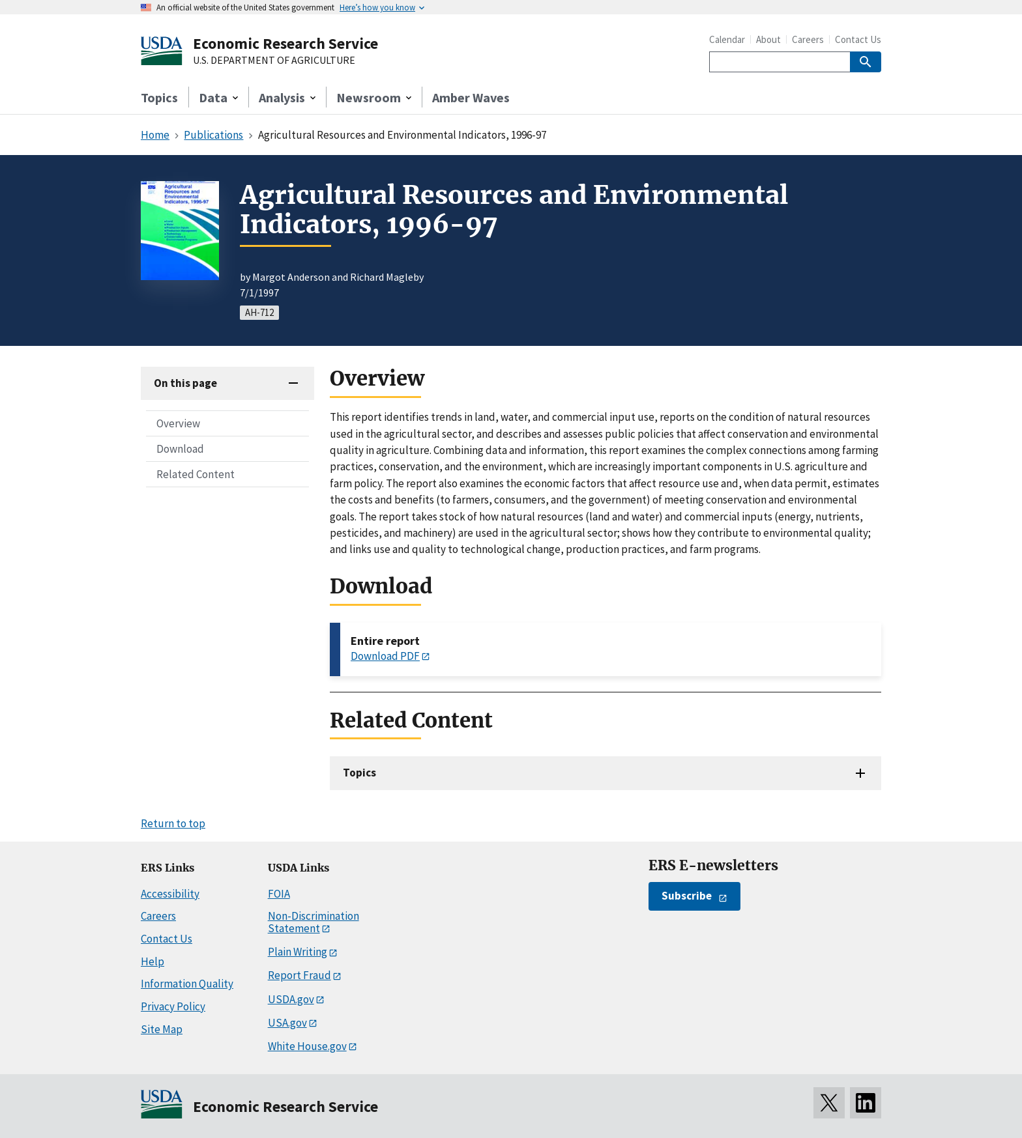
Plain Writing (297, 952)
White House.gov (307, 1046)
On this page (185, 383)
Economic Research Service (285, 43)
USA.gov (287, 1023)
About (768, 39)
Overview (178, 423)
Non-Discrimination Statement (313, 922)
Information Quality (187, 983)
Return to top (173, 823)
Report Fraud (299, 975)
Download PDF (385, 656)
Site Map (161, 1029)
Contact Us (858, 39)
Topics (159, 97)
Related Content (195, 474)
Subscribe (687, 896)
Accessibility (170, 894)
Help (152, 961)
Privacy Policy (173, 1006)
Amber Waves (471, 97)
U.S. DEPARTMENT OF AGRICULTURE (274, 60)
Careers (808, 39)
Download (180, 449)
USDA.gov (291, 999)
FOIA (279, 894)
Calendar (727, 39)
